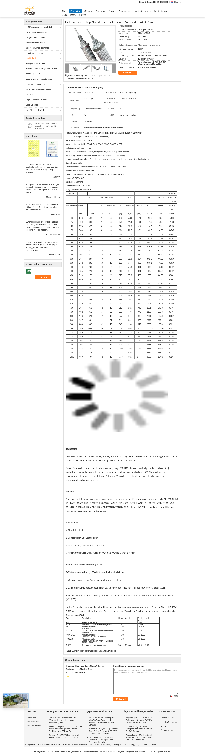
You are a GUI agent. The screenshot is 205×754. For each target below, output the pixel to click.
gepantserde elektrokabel (36, 32)
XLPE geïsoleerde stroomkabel (39, 27)
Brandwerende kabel (34, 53)
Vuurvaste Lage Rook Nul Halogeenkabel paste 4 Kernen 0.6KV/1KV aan (139, 728)
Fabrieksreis (124, 11)
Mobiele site (167, 730)
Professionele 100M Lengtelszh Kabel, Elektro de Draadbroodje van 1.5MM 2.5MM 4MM (139, 737)
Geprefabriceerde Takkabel (37, 100)
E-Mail (163, 726)
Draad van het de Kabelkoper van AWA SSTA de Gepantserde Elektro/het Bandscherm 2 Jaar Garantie (102, 721)
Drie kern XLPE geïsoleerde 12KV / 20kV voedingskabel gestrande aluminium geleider (63, 720)
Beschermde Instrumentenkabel (39, 79)
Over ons (100, 11)
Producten (75, 11)
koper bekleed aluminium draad (39, 89)
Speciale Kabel (32, 105)
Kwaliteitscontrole (142, 11)
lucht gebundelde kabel (35, 63)
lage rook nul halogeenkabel (37, 48)
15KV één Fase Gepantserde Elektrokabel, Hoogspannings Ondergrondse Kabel (100, 739)
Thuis (64, 11)
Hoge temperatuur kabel (36, 84)
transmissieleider (92, 651)
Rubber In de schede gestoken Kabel (41, 69)
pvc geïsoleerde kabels (35, 37)
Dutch (177, 2)
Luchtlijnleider (77, 651)
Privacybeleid (29, 744)
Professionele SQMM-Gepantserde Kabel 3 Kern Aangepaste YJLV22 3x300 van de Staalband (103, 731)
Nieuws (82, 15)
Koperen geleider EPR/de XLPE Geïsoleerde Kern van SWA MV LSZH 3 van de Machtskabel (139, 720)
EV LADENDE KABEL (35, 110)
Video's (111, 11)
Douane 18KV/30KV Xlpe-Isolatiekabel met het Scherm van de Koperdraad (65, 736)
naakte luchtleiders (108, 651)
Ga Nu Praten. (69, 15)
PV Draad (30, 94)
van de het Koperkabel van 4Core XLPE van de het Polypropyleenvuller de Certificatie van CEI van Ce (65, 728)
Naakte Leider (32, 58)
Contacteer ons (161, 11)
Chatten (129, 72)
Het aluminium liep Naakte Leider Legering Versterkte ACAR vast (46, 126)
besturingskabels (33, 74)
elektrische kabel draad (35, 43)
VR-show (88, 11)
